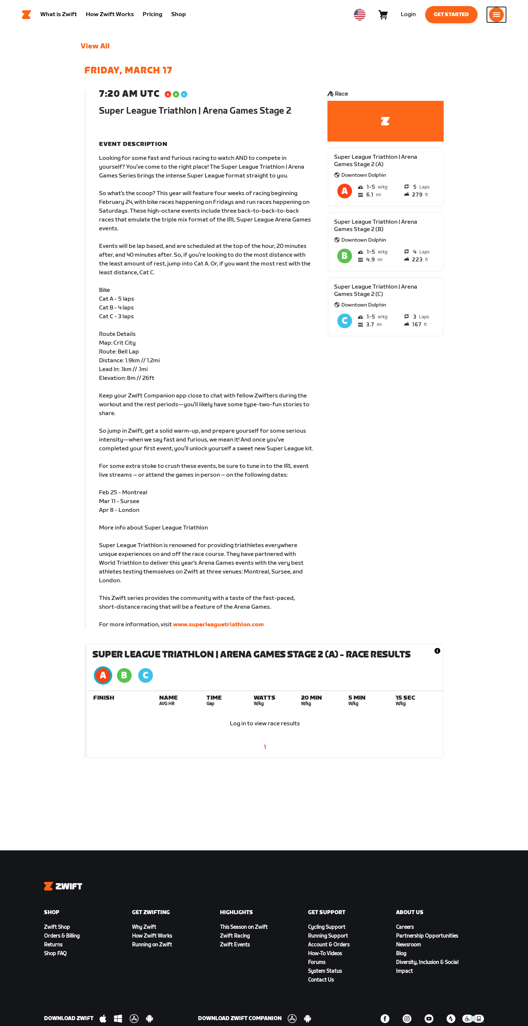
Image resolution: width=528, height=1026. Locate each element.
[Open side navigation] (496, 16)
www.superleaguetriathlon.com (218, 627)
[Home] (27, 16)
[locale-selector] (360, 16)
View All (95, 49)
